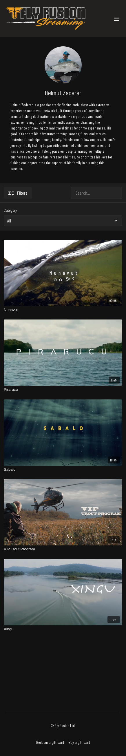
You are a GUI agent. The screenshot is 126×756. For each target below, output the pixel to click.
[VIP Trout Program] (63, 549)
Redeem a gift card (50, 742)
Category (10, 210)
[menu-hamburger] (116, 18)
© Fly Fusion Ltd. (63, 726)
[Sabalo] (63, 469)
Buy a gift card (79, 742)
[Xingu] (63, 629)
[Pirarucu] (63, 389)
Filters (18, 193)
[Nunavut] (63, 310)
